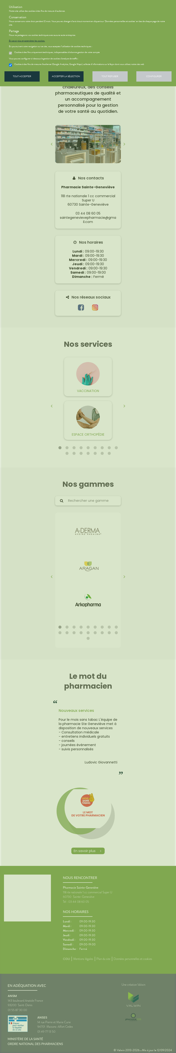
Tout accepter (22, 76)
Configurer (154, 76)
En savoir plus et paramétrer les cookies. (27, 40)
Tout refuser (110, 76)
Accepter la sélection (66, 76)
